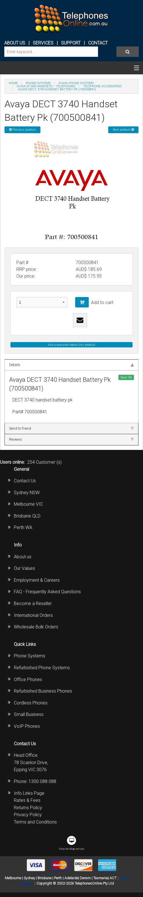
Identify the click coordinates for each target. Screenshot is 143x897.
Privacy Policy (28, 814)
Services (43, 43)
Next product (123, 129)
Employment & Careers (37, 580)
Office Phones (28, 679)
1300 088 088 (42, 781)
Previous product (22, 129)
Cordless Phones (30, 703)
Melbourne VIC (28, 504)
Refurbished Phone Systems (42, 667)
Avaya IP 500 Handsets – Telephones (46, 86)
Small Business (29, 714)
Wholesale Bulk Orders (36, 627)
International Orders (33, 615)
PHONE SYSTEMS (38, 83)
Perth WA (23, 527)
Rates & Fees (27, 800)
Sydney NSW (27, 492)
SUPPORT (71, 43)
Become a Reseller (33, 603)
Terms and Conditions (35, 822)
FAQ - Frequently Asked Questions (47, 591)
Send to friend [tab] (71, 428)
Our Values (24, 568)
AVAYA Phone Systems (76, 83)
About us (22, 556)
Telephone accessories (102, 86)
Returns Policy (28, 807)
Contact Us (25, 480)
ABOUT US (14, 43)
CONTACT (98, 43)
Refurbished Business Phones (43, 691)
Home (13, 83)
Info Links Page (29, 793)
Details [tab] (71, 365)
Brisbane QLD (27, 516)
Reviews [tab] (71, 439)
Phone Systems (29, 656)
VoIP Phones (27, 726)
